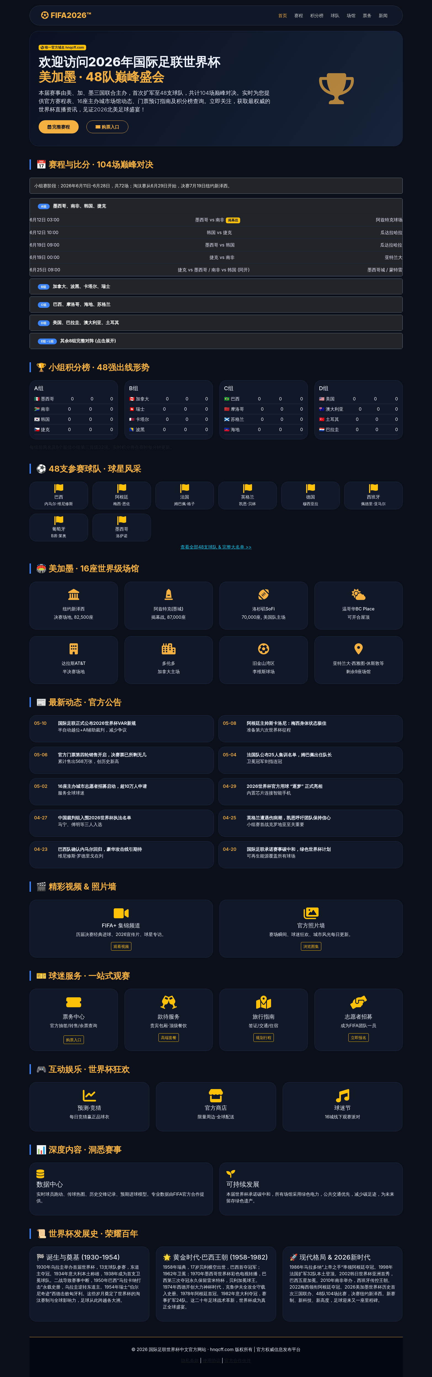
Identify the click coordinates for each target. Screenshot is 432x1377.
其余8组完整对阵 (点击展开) (77, 341)
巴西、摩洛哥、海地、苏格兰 (74, 304)
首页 (282, 15)
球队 (335, 15)
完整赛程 (58, 127)
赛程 (298, 15)
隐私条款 (190, 1360)
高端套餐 (168, 1037)
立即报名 (358, 1037)
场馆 (351, 15)
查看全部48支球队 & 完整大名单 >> (216, 547)
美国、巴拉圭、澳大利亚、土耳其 (78, 323)
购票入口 (107, 127)
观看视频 (121, 946)
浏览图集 (311, 946)
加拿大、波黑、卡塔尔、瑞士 (74, 287)
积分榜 (317, 15)
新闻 (383, 15)
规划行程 (263, 1037)
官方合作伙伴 (237, 1360)
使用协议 (212, 1360)
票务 (367, 15)
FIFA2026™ (66, 15)
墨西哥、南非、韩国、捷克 (72, 206)
